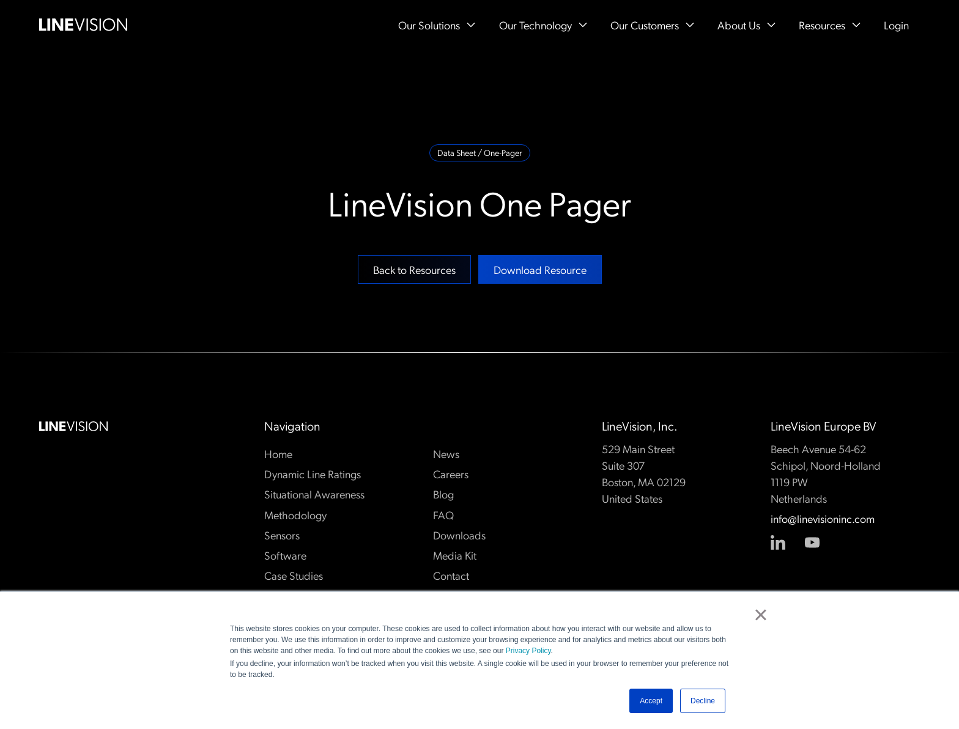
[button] (437, 24)
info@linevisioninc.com (823, 519)
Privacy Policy (528, 650)
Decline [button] (703, 701)
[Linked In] (778, 542)
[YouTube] (812, 542)
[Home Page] (83, 24)
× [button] (761, 614)
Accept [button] (651, 701)
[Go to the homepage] (73, 426)
